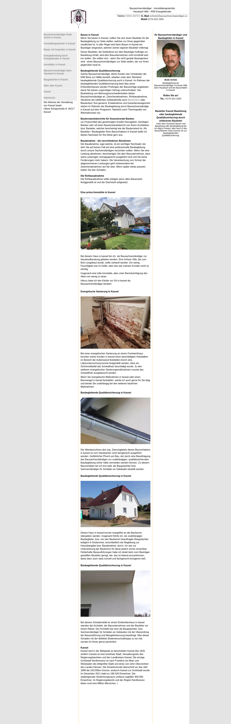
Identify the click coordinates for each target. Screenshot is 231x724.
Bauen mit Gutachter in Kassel (59, 49)
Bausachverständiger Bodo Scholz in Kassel (58, 36)
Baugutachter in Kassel (56, 79)
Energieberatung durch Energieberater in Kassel (56, 57)
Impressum (49, 97)
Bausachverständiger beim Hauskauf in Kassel (57, 72)
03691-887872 (133, 16)
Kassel (47, 91)
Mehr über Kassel (53, 85)
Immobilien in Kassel (54, 64)
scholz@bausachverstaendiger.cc (169, 16)
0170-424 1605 (156, 19)
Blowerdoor (134, 100)
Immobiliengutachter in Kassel (59, 43)
